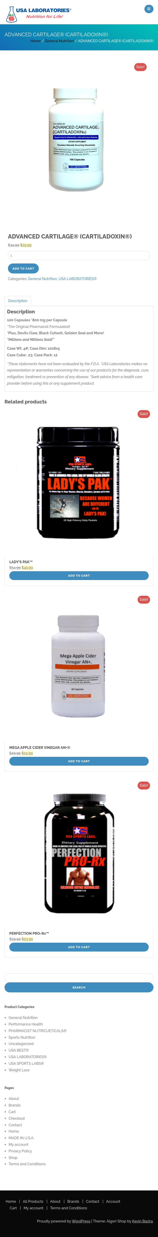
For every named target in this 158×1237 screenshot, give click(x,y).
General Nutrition (59, 41)
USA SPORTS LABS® (26, 1063)
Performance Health (26, 1024)
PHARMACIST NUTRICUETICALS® (37, 1031)
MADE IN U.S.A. (21, 1138)
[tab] (18, 301)
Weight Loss (19, 1070)
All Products (33, 1201)
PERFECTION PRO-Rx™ (29, 933)
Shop (13, 1158)
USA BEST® (19, 1050)
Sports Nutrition (22, 1037)
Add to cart (23, 268)
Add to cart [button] (79, 575)
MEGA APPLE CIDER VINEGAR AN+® (39, 747)
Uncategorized (21, 1044)
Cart (12, 1112)
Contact (15, 1125)
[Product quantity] (79, 255)
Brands (15, 1105)
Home (35, 41)
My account (18, 1144)
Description (17, 301)
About (14, 1099)
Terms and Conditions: (27, 1164)
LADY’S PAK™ (21, 562)
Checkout (17, 1118)
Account (113, 1201)
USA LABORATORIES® (78, 279)
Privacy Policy (20, 1151)
